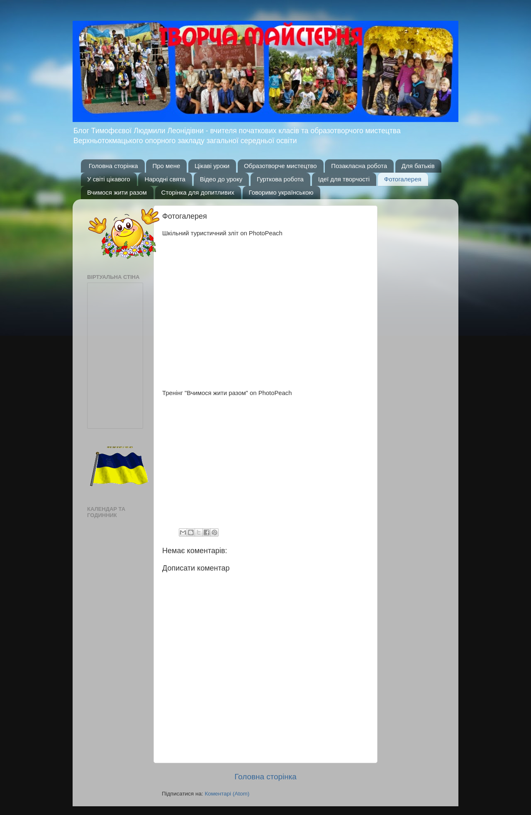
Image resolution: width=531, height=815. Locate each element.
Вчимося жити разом (117, 192)
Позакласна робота (359, 165)
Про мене (166, 165)
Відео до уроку (221, 179)
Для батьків (418, 165)
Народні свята (164, 179)
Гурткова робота (280, 179)
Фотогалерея (402, 179)
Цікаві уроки (212, 165)
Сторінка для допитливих (197, 192)
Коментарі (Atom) (227, 794)
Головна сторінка (113, 165)
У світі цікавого (108, 179)
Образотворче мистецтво (280, 165)
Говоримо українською (281, 192)
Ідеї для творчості (344, 179)
